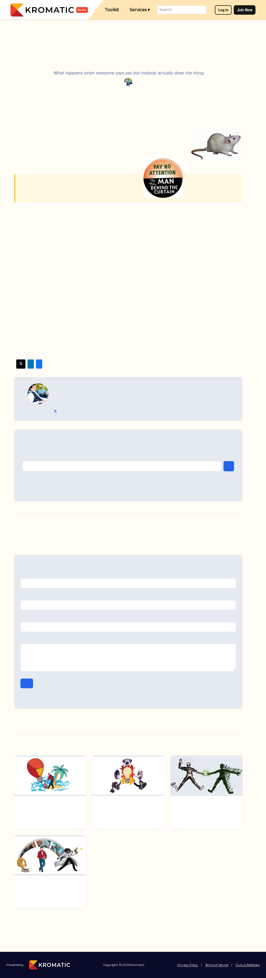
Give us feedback (247, 965)
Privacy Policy (187, 965)
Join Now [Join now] (244, 10)
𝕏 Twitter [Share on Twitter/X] (20, 364)
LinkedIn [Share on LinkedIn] (31, 364)
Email (128, 596)
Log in (223, 10)
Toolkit (112, 9)
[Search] (181, 10)
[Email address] (122, 466)
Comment (128, 639)
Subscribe (229, 466)
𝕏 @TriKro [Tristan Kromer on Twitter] (55, 411)
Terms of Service (216, 965)
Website (128, 617)
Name (128, 574)
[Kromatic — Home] (49, 10)
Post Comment (26, 683)
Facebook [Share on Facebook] (39, 364)
